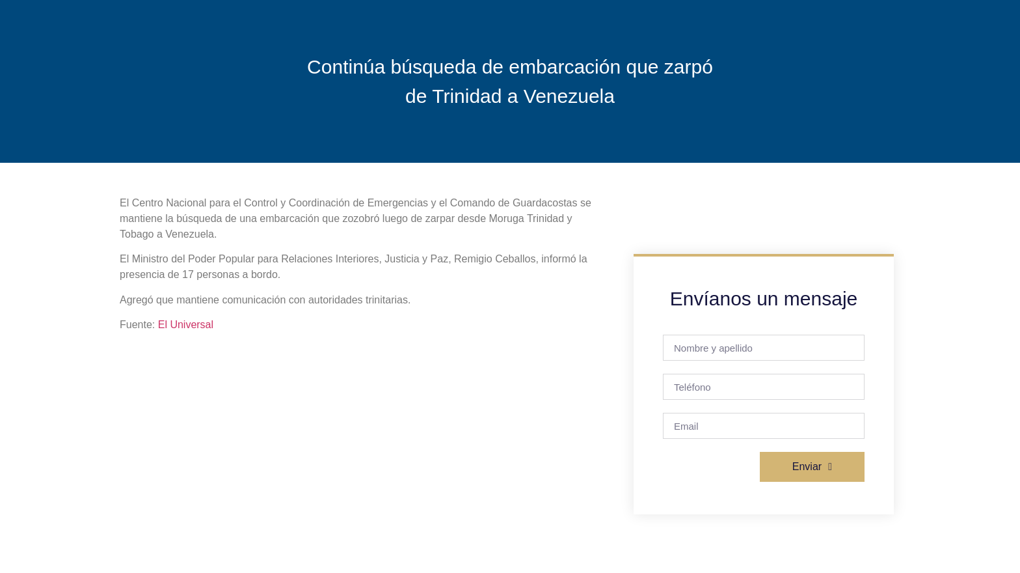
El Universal (185, 324)
